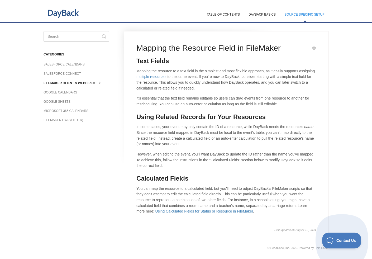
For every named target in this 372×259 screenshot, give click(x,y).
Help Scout (321, 247)
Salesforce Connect (62, 74)
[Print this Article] (314, 48)
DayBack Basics (262, 14)
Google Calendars (60, 92)
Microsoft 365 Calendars (66, 111)
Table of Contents (223, 14)
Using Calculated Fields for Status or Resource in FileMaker (204, 211)
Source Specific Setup (304, 17)
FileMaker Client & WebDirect (73, 82)
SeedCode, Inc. (280, 247)
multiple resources (151, 76)
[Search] (76, 36)
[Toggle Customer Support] (341, 240)
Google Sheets (57, 101)
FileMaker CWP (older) (63, 120)
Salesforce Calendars (64, 64)
